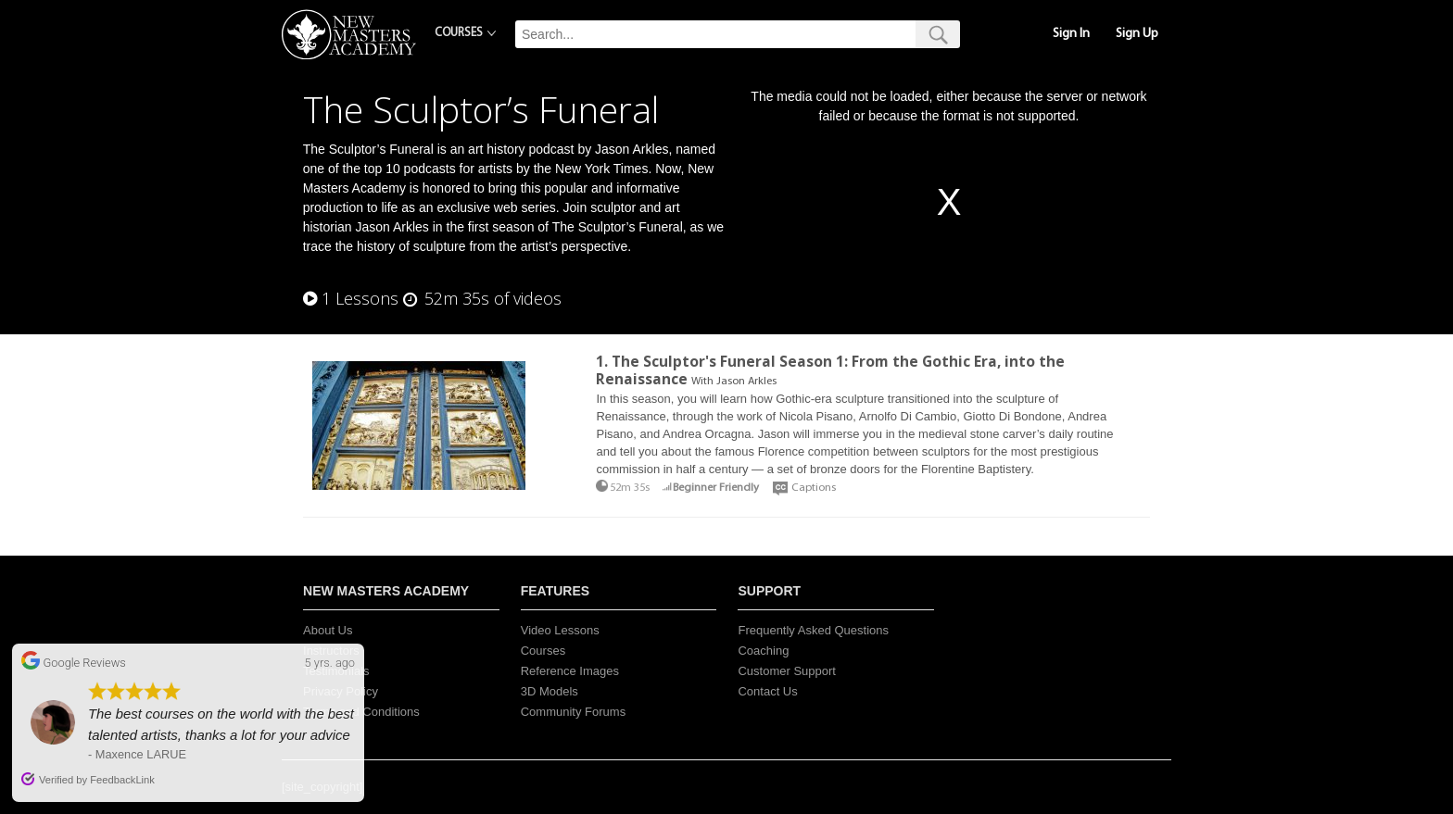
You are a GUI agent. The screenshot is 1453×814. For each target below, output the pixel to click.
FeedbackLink (122, 779)
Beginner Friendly (716, 488)
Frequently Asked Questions (813, 630)
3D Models (549, 691)
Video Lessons (560, 630)
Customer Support (787, 671)
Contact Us (767, 691)
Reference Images (570, 671)
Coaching (763, 650)
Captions (813, 488)
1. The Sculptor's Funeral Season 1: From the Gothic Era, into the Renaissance (830, 370)
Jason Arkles (746, 381)
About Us (327, 630)
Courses (543, 650)
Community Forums (573, 712)
